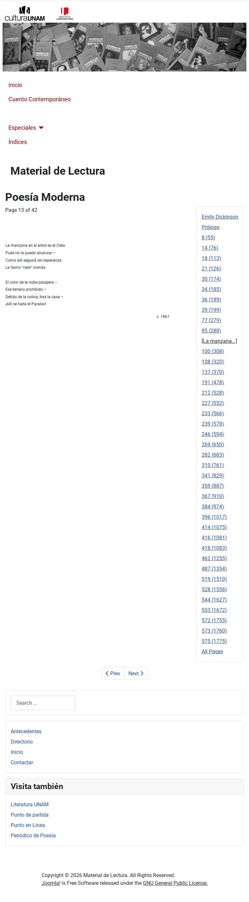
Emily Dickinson (220, 217)
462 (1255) (214, 558)
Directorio (22, 742)
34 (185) (211, 289)
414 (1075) (214, 527)
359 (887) (213, 486)
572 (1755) (214, 620)
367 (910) (213, 496)
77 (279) (211, 320)
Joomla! (51, 883)
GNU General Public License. (175, 883)
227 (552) (213, 403)
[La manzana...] (219, 341)
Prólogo (210, 227)
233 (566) (213, 413)
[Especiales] (40, 127)
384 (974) (213, 507)
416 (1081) (214, 538)
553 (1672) (214, 610)
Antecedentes (26, 731)
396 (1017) (214, 517)
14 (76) (210, 248)
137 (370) (213, 372)
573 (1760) (214, 631)
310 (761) (213, 465)
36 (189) (211, 300)
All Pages (212, 651)
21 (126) (211, 269)
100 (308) (213, 351)
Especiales (22, 128)
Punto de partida (30, 815)
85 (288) (211, 331)
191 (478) (213, 382)
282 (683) (213, 455)
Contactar (22, 762)
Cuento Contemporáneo (39, 99)
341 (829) (213, 476)
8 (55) (208, 237)
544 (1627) (214, 600)
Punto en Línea (28, 825)
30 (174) (211, 279)
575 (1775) (214, 641)
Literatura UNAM (30, 804)
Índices (17, 142)
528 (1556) (214, 589)
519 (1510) (214, 579)
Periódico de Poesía (33, 835)
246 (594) (213, 434)
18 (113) (211, 258)
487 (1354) (214, 569)
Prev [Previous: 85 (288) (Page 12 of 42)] (113, 673)
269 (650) (213, 444)
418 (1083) (214, 548)
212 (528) (213, 393)
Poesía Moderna (29, 113)
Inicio (15, 85)
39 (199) (211, 310)
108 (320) (213, 362)
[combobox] (43, 703)
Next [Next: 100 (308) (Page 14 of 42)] (135, 673)
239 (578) (213, 424)
